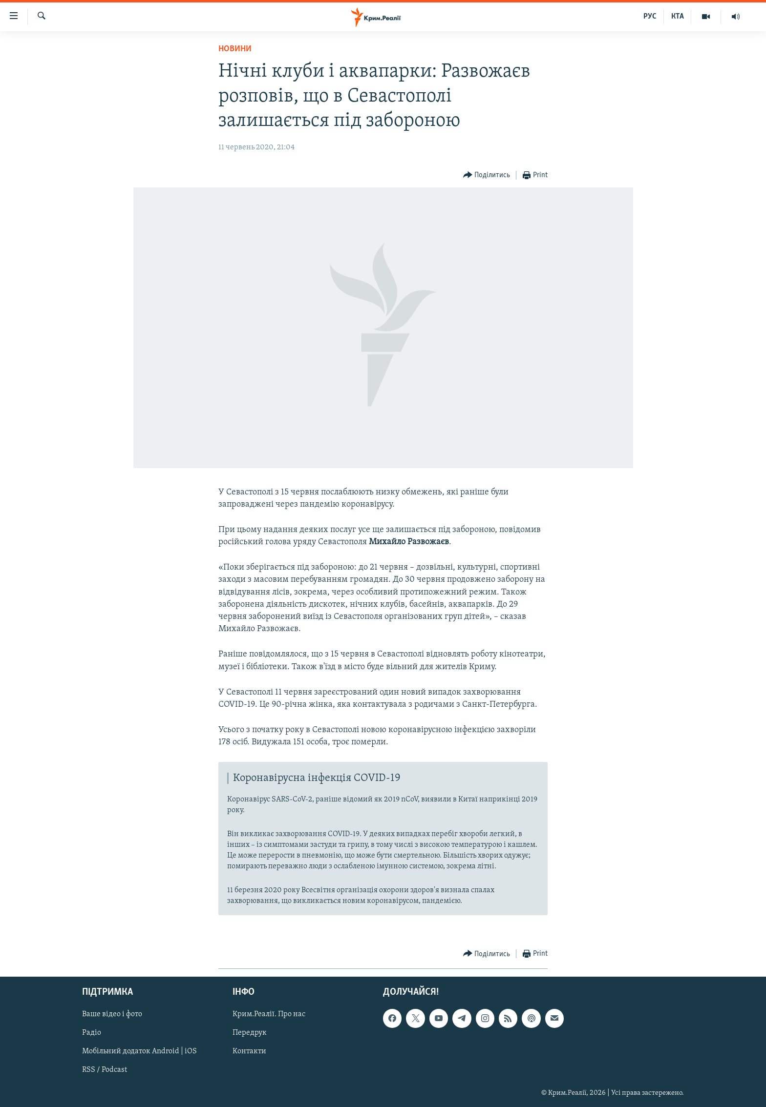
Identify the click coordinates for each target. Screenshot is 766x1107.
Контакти (249, 1052)
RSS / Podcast (104, 1070)
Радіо (91, 1033)
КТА (677, 16)
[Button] (487, 175)
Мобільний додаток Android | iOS (139, 1052)
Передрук (250, 1033)
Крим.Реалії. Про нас (269, 1015)
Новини (235, 49)
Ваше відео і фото (112, 1015)
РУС (650, 16)
